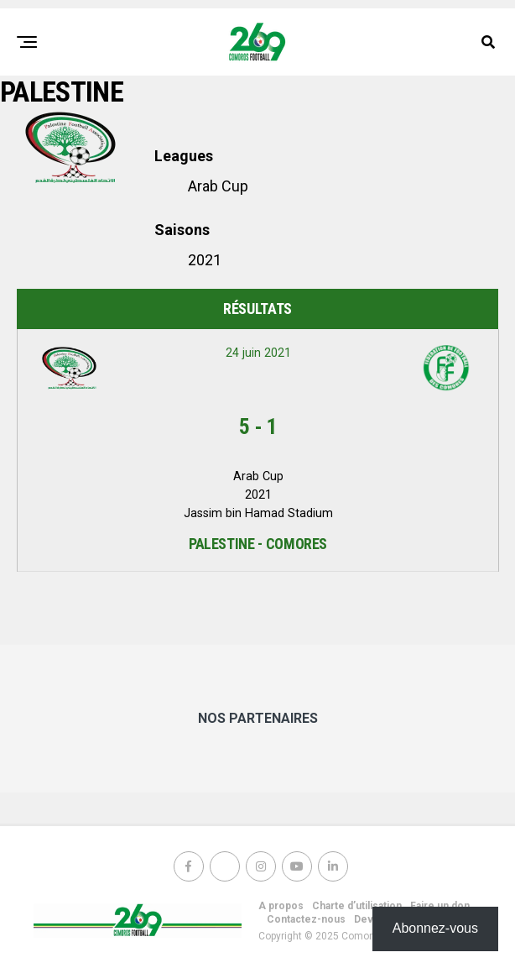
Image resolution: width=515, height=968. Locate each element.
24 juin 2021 (258, 353)
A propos (281, 906)
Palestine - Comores (258, 543)
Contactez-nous (306, 919)
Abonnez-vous (435, 928)
